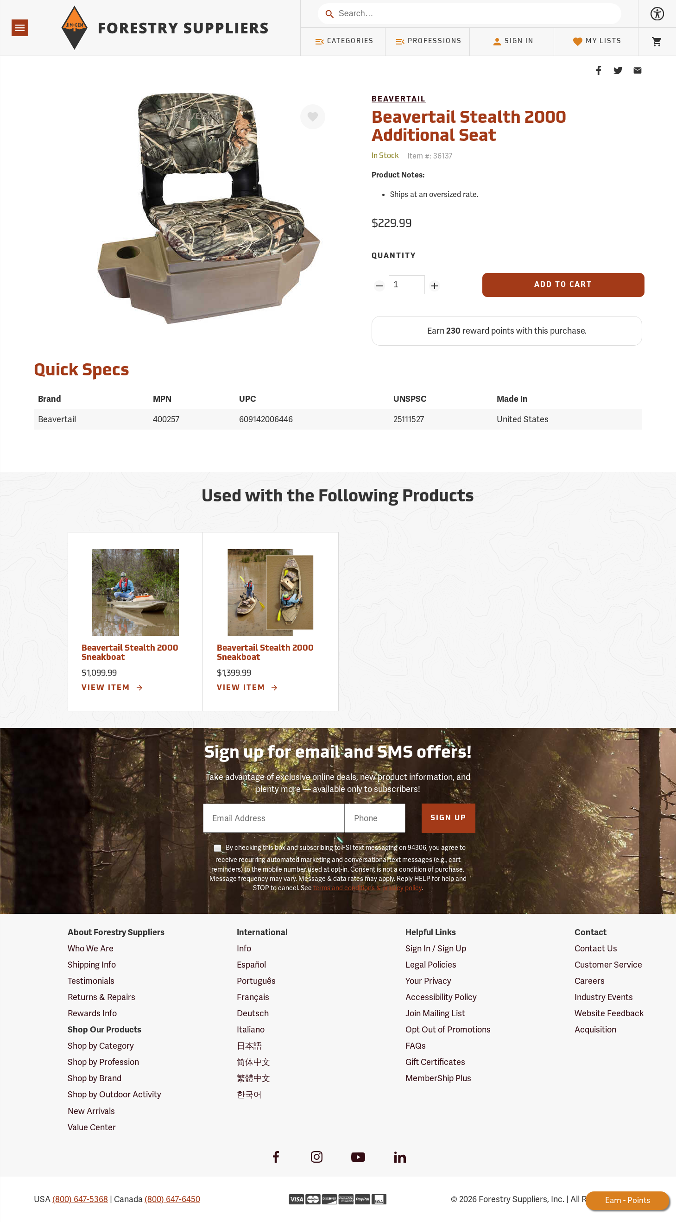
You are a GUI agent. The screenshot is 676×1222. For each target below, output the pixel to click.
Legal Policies (430, 964)
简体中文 (253, 1062)
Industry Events (604, 997)
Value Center (92, 1127)
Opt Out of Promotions (448, 1029)
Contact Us (596, 948)
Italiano (251, 1029)
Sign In (513, 41)
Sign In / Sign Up (435, 948)
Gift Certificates (435, 1062)
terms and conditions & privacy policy (367, 888)
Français (253, 997)
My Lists (597, 41)
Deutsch (253, 1013)
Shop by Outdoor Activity (114, 1094)
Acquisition (595, 1029)
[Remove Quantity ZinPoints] (379, 285)
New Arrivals (91, 1111)
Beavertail (399, 99)
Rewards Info (92, 1013)
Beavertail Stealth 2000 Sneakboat (130, 653)
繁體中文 (253, 1078)
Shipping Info (92, 964)
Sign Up (448, 818)
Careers (590, 980)
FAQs (415, 1045)
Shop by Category (101, 1045)
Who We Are (91, 948)
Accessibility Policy (441, 997)
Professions (428, 41)
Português (256, 980)
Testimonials (91, 980)
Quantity (394, 256)
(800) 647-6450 (172, 1199)
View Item (113, 688)
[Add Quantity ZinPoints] (434, 285)
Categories (344, 41)
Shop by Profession (103, 1062)
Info (244, 948)
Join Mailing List (435, 1013)
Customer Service (608, 964)
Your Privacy (428, 980)
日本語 (249, 1045)
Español (251, 964)
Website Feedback (609, 1013)
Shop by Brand (94, 1078)
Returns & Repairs (101, 997)
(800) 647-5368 (80, 1199)
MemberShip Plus (438, 1078)
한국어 (249, 1094)
